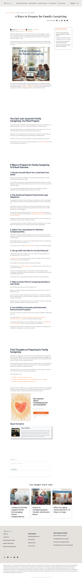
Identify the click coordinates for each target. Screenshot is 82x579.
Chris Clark (35, 29)
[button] (78, 3)
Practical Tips (12, 12)
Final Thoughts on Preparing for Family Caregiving (63, 42)
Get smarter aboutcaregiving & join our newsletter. (63, 45)
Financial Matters (53, 3)
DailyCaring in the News (9, 540)
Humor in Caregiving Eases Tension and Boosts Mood (41, 511)
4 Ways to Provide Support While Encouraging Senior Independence (19, 512)
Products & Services (42, 3)
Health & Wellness (32, 3)
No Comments (29, 31)
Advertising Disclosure (33, 536)
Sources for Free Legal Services (61, 542)
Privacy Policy (31, 539)
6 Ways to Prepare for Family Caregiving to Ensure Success (63, 38)
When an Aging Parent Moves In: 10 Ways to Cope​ (62, 509)
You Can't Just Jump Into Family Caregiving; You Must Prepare (63, 34)
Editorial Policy (31, 542)
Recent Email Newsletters (9, 546)
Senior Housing (61, 3)
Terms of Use (31, 546)
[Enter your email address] (41, 409)
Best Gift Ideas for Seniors (60, 535)
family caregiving (42, 141)
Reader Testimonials (8, 543)
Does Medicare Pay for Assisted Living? (63, 545)
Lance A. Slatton (21, 29)
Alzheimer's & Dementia (21, 3)
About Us (5, 534)
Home (7, 12)
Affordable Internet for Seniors (61, 538)
